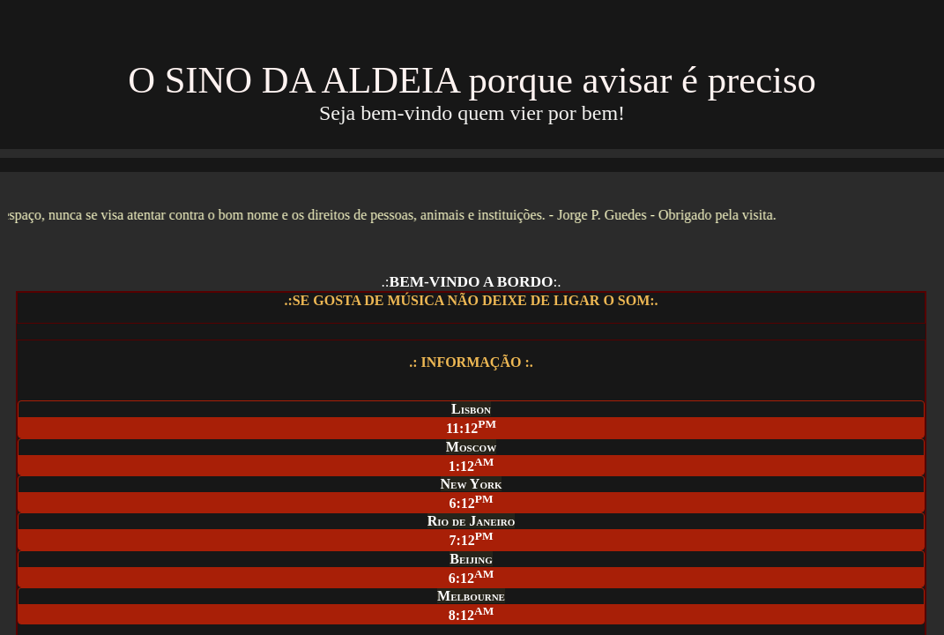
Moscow (471, 446)
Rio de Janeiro (471, 520)
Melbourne (471, 595)
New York (471, 483)
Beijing (471, 558)
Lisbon (471, 408)
